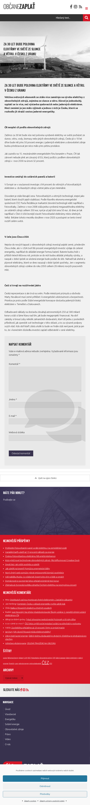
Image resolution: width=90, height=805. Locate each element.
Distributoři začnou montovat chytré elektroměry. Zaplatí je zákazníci (41, 600)
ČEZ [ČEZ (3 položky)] (45, 662)
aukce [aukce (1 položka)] (5, 658)
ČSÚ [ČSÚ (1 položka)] (50, 663)
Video (8, 739)
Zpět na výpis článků (45, 478)
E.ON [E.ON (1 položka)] (25, 658)
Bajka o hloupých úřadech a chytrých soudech (31, 608)
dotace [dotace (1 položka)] (21, 658)
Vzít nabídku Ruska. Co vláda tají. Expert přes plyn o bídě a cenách (34, 577)
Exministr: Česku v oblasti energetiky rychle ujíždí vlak (41, 604)
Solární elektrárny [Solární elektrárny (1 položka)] (72, 658)
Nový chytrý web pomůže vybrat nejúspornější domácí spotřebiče (34, 573)
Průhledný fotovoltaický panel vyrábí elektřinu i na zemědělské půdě (36, 548)
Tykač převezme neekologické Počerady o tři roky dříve (51, 619)
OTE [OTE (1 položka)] (53, 658)
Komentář (14, 364)
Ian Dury (9, 632)
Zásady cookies (30, 801)
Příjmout (45, 778)
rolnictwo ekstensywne (15, 643)
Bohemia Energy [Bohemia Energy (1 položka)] (13, 658)
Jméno (13, 399)
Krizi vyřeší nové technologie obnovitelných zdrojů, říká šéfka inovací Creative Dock (42, 560)
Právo (8, 734)
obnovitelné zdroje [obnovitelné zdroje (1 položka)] (45, 658)
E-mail (12, 416)
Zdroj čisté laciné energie (16, 636)
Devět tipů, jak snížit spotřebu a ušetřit (22, 564)
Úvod (7, 709)
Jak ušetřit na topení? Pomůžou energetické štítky (27, 568)
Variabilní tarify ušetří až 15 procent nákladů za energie (29, 552)
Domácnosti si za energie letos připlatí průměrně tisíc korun (32, 581)
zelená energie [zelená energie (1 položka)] (24, 663)
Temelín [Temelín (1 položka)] (11, 663)
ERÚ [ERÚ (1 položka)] (29, 658)
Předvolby (45, 794)
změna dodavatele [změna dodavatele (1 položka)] (35, 663)
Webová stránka (17, 432)
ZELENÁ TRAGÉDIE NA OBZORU (41, 643)
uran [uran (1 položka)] (16, 663)
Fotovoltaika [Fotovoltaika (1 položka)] (35, 658)
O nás (8, 744)
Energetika (10, 719)
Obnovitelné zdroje (14, 729)
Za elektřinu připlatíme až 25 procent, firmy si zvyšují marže (38, 628)
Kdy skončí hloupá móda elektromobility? (32, 632)
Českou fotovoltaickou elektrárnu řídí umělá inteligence (30, 556)
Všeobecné (10, 714)
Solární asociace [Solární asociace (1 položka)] (61, 658)
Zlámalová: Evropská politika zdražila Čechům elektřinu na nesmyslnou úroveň (41, 585)
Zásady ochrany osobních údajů (52, 801)
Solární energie (12, 724)
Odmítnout (45, 786)
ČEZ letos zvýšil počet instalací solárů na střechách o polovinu (53, 624)
